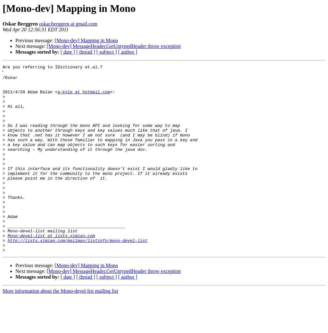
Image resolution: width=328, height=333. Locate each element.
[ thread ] (85, 52)
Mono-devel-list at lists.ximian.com (51, 269)
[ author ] (127, 52)
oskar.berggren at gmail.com (68, 24)
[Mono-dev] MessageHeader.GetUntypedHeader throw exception (114, 46)
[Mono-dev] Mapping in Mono (86, 40)
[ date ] (68, 52)
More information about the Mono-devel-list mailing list (60, 327)
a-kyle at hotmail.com (84, 96)
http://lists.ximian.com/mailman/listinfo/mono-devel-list (78, 275)
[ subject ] (106, 52)
